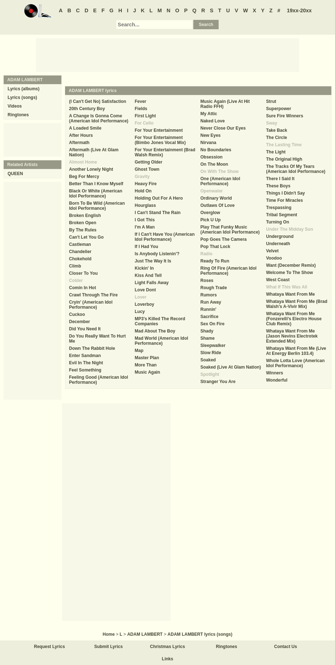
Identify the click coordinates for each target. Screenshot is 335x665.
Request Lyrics (49, 646)
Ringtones (18, 114)
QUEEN (15, 173)
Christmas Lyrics (167, 646)
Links (167, 658)
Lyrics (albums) (23, 88)
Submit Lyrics (108, 646)
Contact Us (285, 646)
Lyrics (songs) (22, 97)
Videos (15, 106)
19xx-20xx (299, 10)
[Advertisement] (167, 54)
